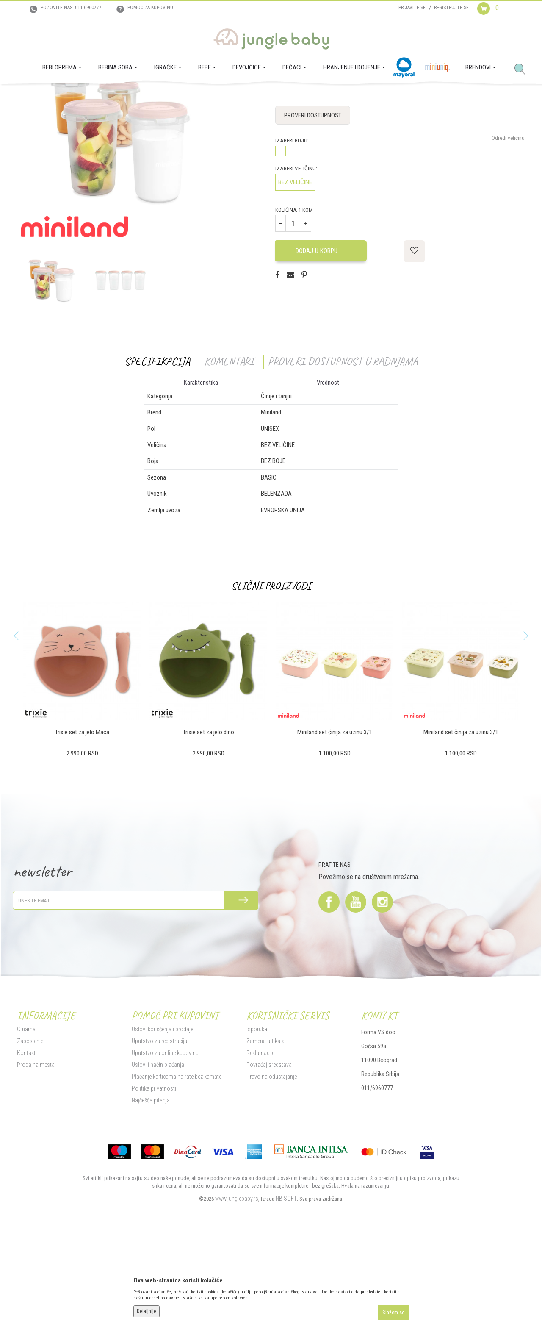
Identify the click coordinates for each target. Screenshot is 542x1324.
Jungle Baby (30, 96)
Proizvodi (58, 96)
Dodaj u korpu (319, 335)
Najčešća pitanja (151, 1184)
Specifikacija (157, 446)
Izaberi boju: (292, 225)
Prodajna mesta (36, 1149)
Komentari (229, 446)
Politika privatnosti (154, 1172)
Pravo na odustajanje (271, 1160)
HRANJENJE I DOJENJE (98, 96)
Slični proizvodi (271, 670)
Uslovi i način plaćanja (158, 1149)
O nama (26, 1113)
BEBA (134, 96)
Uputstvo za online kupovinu (165, 1137)
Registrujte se (451, 8)
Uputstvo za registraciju (159, 1125)
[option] (51, 365)
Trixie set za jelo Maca (82, 817)
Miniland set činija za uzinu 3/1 (334, 817)
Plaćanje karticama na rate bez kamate (176, 1160)
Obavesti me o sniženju (499, 159)
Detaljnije (146, 1311)
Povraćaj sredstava (269, 1149)
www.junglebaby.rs (236, 1283)
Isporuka (256, 1113)
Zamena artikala (265, 1125)
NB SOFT (286, 1283)
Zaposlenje (30, 1125)
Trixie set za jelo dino (208, 817)
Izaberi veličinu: (296, 253)
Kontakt (26, 1137)
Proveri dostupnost (312, 200)
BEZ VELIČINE (295, 267)
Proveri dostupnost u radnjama (343, 446)
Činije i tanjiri (160, 96)
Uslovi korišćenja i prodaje (162, 1113)
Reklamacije (260, 1137)
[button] (523, 69)
